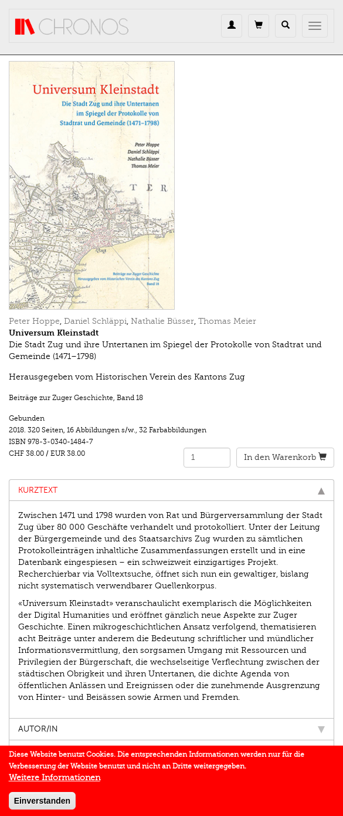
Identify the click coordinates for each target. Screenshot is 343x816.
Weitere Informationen (54, 780)
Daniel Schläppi (95, 321)
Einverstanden (42, 803)
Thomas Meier (227, 321)
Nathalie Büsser (162, 321)
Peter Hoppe (34, 321)
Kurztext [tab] (171, 490)
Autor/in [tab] (171, 728)
